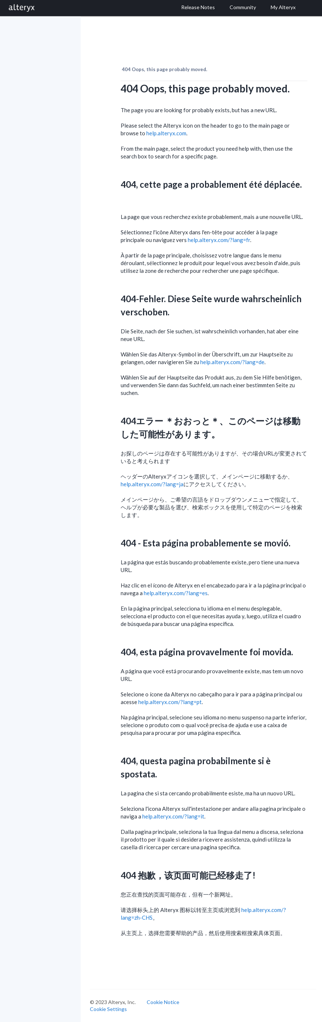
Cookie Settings (108, 1009)
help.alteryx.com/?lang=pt (170, 702)
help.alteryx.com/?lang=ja (152, 484)
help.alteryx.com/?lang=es (176, 593)
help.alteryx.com (166, 133)
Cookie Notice (163, 1002)
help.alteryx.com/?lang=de (232, 362)
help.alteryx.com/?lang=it (173, 816)
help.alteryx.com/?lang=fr (219, 240)
